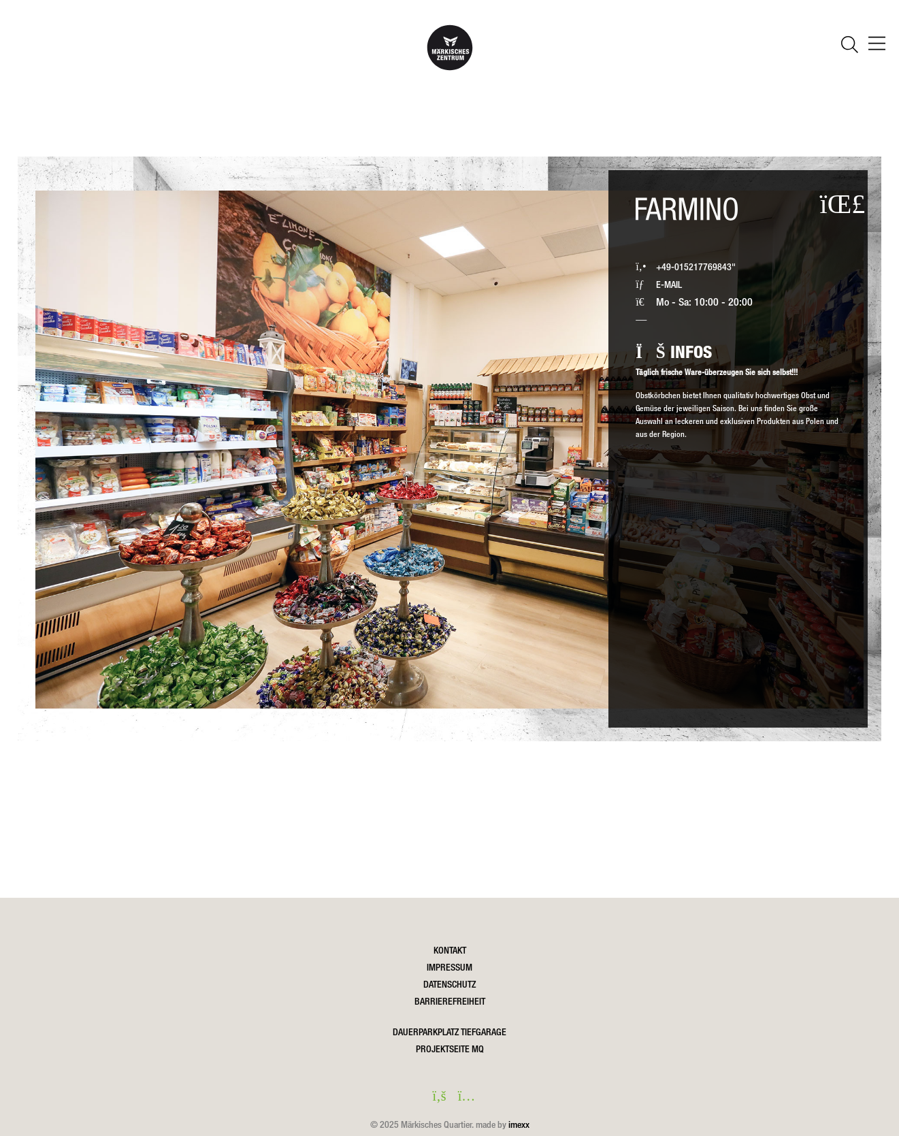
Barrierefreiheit (449, 1001)
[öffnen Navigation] (876, 45)
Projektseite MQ (450, 1049)
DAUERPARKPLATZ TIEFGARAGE (449, 1032)
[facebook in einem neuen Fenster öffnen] (436, 1097)
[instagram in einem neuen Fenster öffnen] (463, 1097)
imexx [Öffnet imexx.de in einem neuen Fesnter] (518, 1124)
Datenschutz (449, 984)
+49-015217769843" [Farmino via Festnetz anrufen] (696, 266)
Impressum (449, 967)
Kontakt (450, 950)
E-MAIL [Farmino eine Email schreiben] (669, 284)
